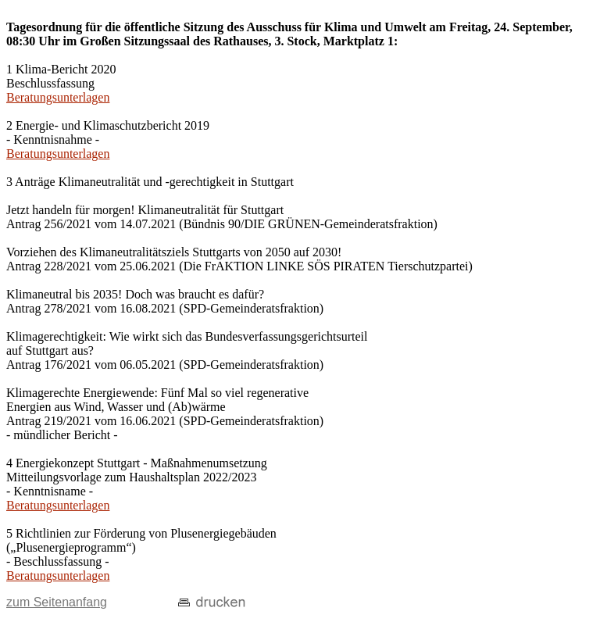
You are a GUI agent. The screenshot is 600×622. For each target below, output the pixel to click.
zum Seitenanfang (56, 602)
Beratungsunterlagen (57, 97)
